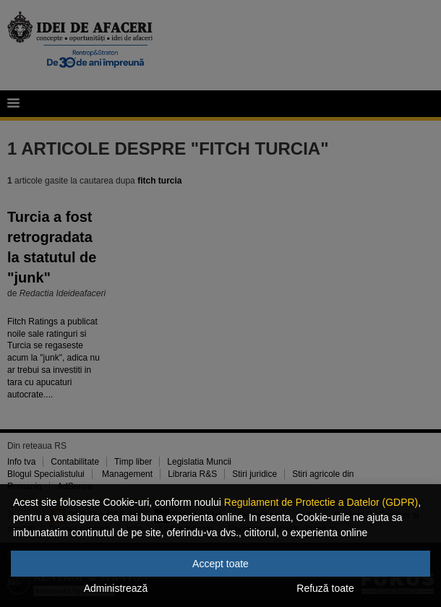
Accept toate (220, 563)
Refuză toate (325, 588)
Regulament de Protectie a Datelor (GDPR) (321, 502)
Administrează (116, 588)
